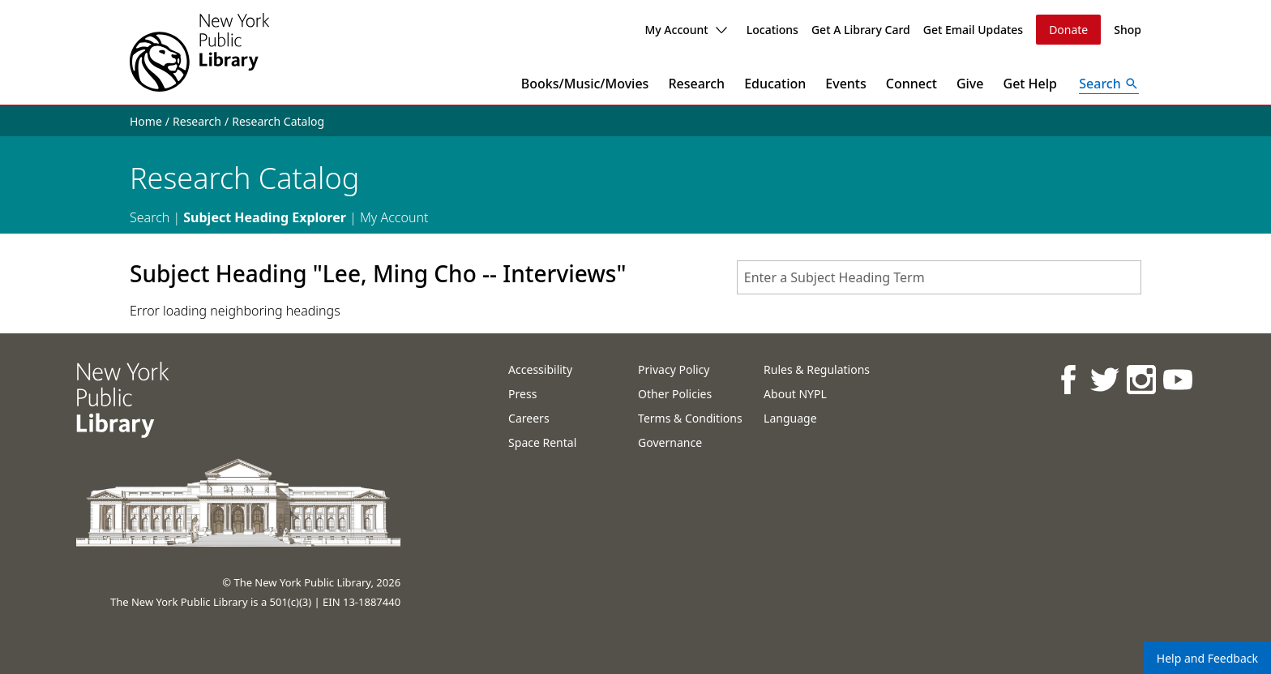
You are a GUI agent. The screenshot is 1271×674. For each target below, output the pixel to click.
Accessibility (540, 369)
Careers (528, 418)
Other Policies (675, 393)
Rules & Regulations (817, 369)
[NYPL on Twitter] (1103, 379)
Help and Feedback (1207, 658)
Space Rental (542, 442)
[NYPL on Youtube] (1176, 379)
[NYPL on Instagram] (1140, 379)
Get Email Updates (973, 29)
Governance (670, 442)
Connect (911, 83)
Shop (1127, 29)
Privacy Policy (673, 369)
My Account (685, 29)
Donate (1068, 29)
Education (775, 83)
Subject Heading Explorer (264, 217)
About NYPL (795, 393)
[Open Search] (1108, 83)
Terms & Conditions (690, 418)
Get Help (1031, 83)
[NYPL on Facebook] (1067, 379)
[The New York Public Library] (199, 52)
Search (149, 217)
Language (790, 418)
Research (696, 83)
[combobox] (939, 277)
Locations (772, 29)
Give (970, 83)
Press (522, 393)
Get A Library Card (860, 29)
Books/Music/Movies (585, 83)
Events (845, 83)
